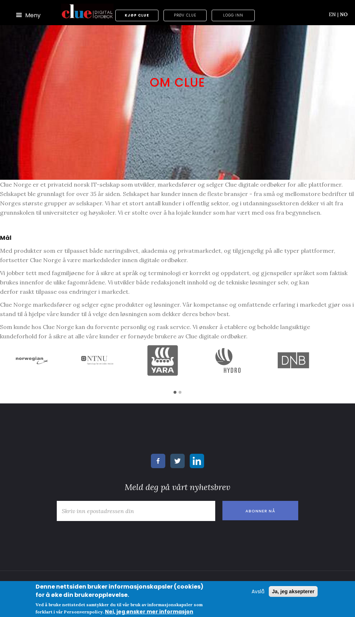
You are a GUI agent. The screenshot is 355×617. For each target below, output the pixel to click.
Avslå (258, 591)
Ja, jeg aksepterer (293, 591)
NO (344, 14)
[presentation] (107, 539)
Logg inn (233, 15)
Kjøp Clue (137, 15)
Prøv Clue (185, 15)
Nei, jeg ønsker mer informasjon (149, 611)
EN (333, 14)
